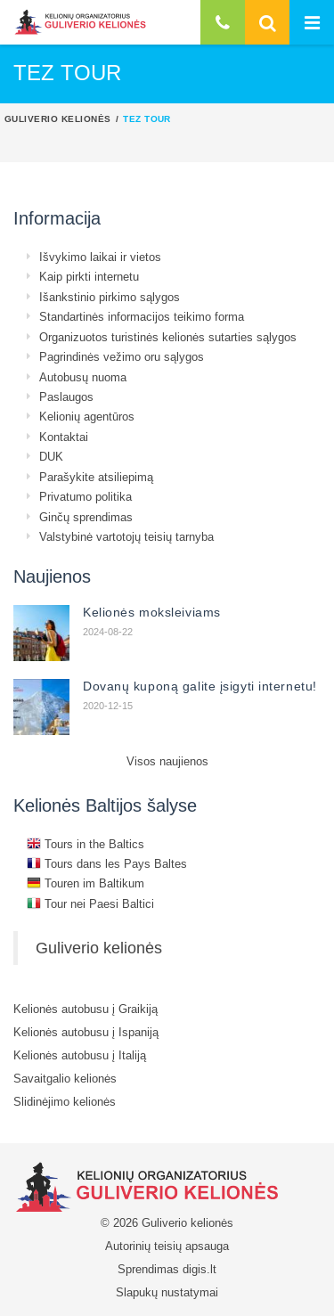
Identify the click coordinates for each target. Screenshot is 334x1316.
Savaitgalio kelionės (65, 1078)
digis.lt (199, 1269)
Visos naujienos (167, 761)
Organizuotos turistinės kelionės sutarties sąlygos (168, 337)
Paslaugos (66, 396)
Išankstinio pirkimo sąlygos (109, 297)
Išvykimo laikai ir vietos (100, 256)
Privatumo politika (85, 496)
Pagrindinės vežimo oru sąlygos (121, 356)
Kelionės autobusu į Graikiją (85, 1008)
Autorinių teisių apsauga (167, 1245)
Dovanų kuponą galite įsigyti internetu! (200, 686)
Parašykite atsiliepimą (96, 477)
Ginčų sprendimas (86, 517)
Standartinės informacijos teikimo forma (141, 316)
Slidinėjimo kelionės (64, 1101)
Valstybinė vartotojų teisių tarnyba (126, 536)
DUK (51, 456)
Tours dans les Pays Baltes (107, 863)
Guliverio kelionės (57, 118)
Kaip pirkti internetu (89, 276)
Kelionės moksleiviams (152, 612)
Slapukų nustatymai (167, 1292)
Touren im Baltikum (85, 883)
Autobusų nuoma (82, 377)
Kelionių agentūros (86, 416)
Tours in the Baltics (85, 844)
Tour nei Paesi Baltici (90, 903)
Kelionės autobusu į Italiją (79, 1055)
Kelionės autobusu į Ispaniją (86, 1032)
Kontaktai (63, 436)
